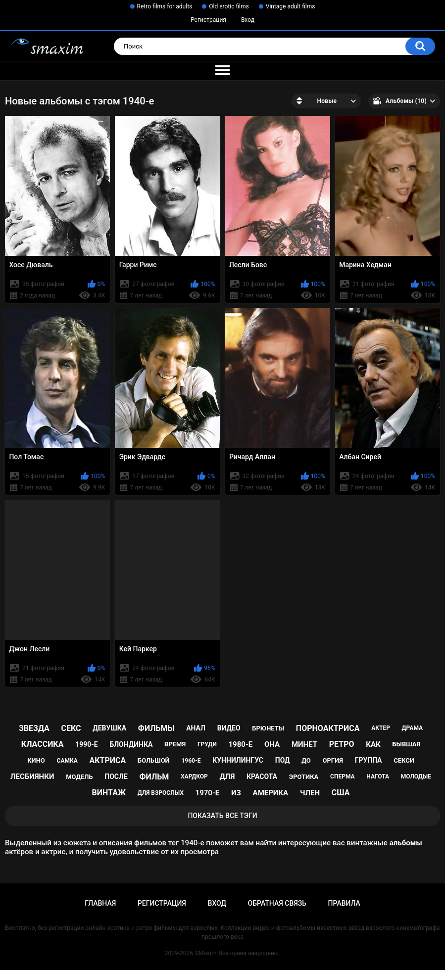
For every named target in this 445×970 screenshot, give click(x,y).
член (310, 792)
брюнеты (268, 728)
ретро (341, 744)
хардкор (194, 776)
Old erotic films (228, 6)
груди (207, 744)
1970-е (208, 792)
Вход (247, 19)
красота (262, 776)
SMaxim (206, 953)
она (272, 744)
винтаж (109, 792)
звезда (34, 728)
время (175, 744)
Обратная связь (277, 903)
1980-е (241, 744)
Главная (100, 903)
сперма (342, 776)
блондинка (130, 744)
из (236, 792)
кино (36, 760)
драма (412, 728)
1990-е (86, 744)
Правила (344, 903)
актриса (108, 760)
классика (42, 744)
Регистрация (208, 19)
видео (229, 728)
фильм (154, 776)
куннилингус (237, 760)
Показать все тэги (222, 816)
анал (195, 728)
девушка (109, 728)
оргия (332, 760)
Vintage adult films (290, 6)
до (306, 760)
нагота (377, 776)
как (373, 744)
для (227, 776)
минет (304, 744)
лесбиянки (32, 776)
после (115, 776)
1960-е (190, 760)
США (341, 792)
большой (154, 760)
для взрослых (161, 792)
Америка (271, 792)
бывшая (406, 744)
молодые (416, 776)
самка (67, 760)
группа (368, 760)
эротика (304, 776)
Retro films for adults (165, 6)
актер (380, 728)
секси (404, 760)
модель (79, 776)
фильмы (156, 728)
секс (71, 728)
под (282, 760)
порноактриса (328, 728)
